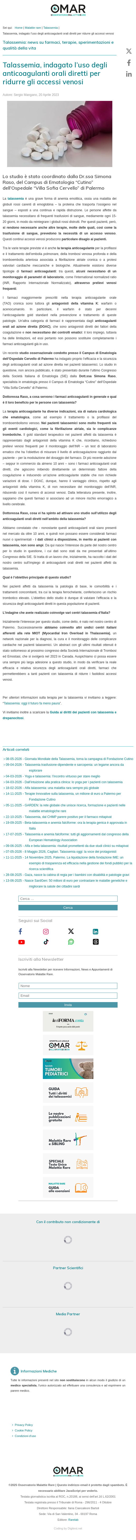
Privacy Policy (24, 1424)
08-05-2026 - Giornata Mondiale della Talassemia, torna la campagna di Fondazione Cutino (69, 759)
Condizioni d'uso (25, 1436)
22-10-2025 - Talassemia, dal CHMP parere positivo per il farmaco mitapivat (58, 817)
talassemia (16, 198)
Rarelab (73, 1519)
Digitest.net (75, 1528)
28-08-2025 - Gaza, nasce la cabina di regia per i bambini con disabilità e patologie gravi (67, 875)
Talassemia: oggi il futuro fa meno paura (32, 703)
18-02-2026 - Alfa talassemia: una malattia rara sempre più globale (52, 788)
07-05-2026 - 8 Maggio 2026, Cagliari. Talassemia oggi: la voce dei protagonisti (60, 852)
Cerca (68, 908)
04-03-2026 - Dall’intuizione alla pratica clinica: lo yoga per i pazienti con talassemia (64, 782)
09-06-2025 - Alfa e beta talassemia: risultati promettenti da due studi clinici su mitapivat (66, 846)
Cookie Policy (23, 1430)
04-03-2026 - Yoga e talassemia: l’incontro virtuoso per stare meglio (52, 776)
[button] (129, 51)
